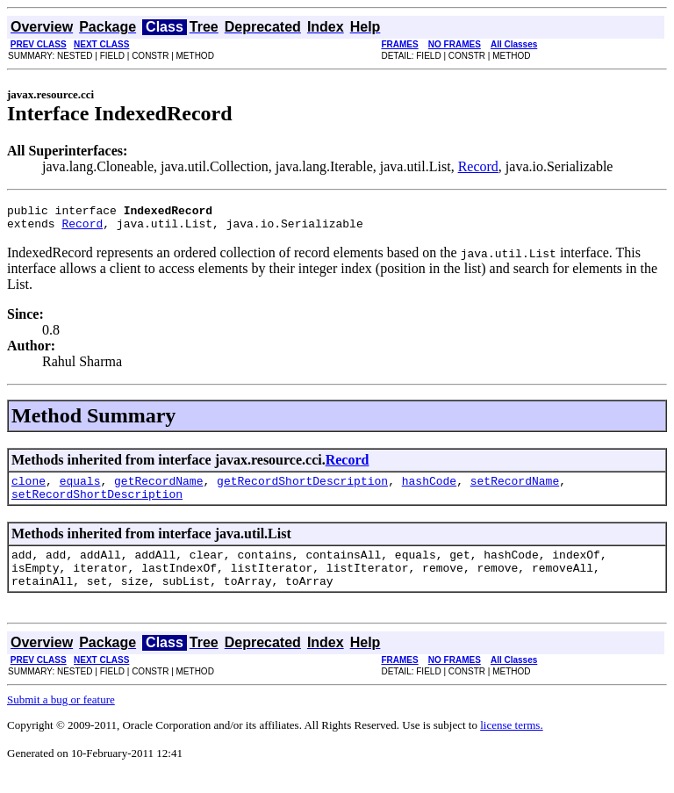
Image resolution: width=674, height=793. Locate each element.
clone (28, 488)
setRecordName (514, 488)
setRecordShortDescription (97, 504)
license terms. (511, 743)
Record (478, 166)
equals (80, 488)
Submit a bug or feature (61, 718)
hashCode (429, 488)
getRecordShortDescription (302, 488)
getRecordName (158, 488)
